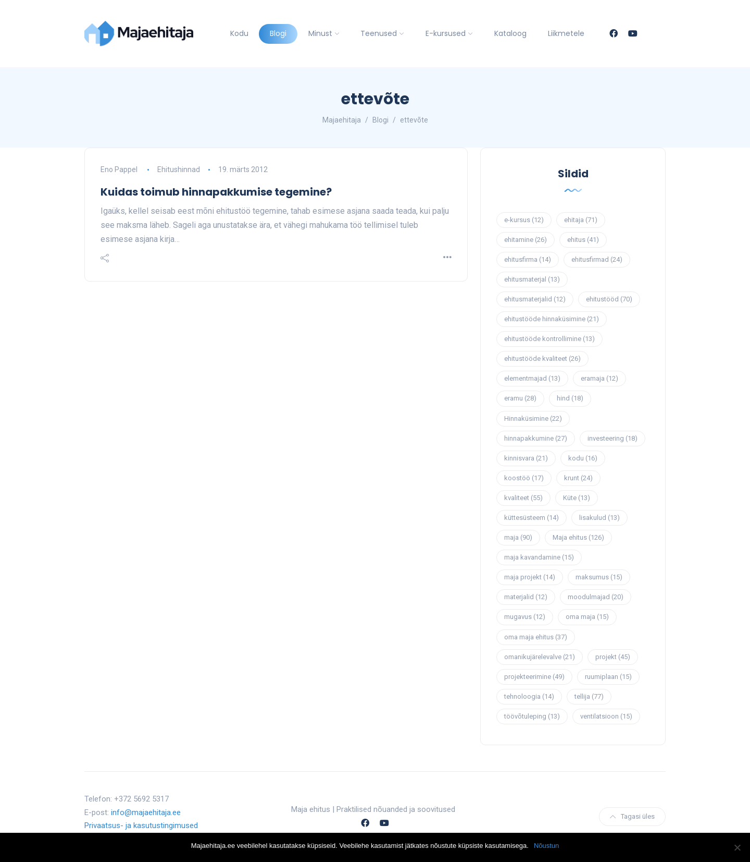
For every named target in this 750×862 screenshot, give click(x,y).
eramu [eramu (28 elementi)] (520, 398)
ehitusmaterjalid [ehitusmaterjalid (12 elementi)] (535, 299)
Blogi (278, 33)
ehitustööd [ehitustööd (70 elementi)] (609, 299)
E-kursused (446, 33)
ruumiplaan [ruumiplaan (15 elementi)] (608, 677)
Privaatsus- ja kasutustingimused (141, 825)
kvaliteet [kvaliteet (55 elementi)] (523, 498)
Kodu (239, 33)
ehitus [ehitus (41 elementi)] (583, 240)
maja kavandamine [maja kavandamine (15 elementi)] (539, 557)
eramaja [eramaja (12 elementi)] (599, 378)
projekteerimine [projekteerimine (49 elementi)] (534, 677)
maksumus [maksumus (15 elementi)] (599, 577)
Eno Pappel (119, 169)
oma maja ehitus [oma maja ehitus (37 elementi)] (535, 637)
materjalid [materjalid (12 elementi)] (525, 597)
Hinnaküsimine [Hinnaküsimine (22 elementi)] (533, 418)
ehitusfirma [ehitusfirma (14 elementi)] (527, 259)
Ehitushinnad (178, 169)
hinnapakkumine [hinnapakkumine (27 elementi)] (535, 438)
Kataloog (510, 33)
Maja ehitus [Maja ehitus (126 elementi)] (578, 537)
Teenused (378, 33)
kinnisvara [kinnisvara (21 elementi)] (526, 458)
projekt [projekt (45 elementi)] (612, 657)
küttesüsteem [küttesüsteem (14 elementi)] (531, 517)
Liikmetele (566, 33)
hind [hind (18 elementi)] (570, 398)
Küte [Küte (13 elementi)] (576, 498)
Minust (320, 33)
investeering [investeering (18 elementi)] (613, 438)
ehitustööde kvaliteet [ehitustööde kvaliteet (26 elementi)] (542, 358)
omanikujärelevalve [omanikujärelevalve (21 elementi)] (539, 657)
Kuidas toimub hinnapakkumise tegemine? (216, 192)
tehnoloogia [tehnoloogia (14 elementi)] (529, 696)
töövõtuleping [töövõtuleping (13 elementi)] (532, 716)
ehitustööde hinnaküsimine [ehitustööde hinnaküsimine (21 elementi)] (551, 319)
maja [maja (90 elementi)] (518, 537)
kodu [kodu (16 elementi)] (582, 458)
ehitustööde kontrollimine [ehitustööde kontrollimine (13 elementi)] (549, 339)
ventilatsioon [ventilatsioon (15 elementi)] (606, 716)
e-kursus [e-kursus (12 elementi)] (524, 220)
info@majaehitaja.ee (146, 812)
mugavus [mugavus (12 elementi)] (524, 617)
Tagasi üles (632, 816)
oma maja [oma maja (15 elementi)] (587, 617)
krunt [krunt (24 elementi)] (578, 478)
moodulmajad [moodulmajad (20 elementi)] (595, 597)
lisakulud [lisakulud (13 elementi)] (599, 517)
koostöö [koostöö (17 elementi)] (524, 478)
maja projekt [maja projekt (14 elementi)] (529, 577)
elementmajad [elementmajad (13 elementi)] (532, 378)
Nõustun (546, 845)
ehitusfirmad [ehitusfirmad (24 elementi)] (596, 259)
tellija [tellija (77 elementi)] (589, 696)
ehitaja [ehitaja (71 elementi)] (580, 220)
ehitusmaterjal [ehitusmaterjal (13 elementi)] (532, 279)
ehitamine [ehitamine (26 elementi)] (525, 240)
